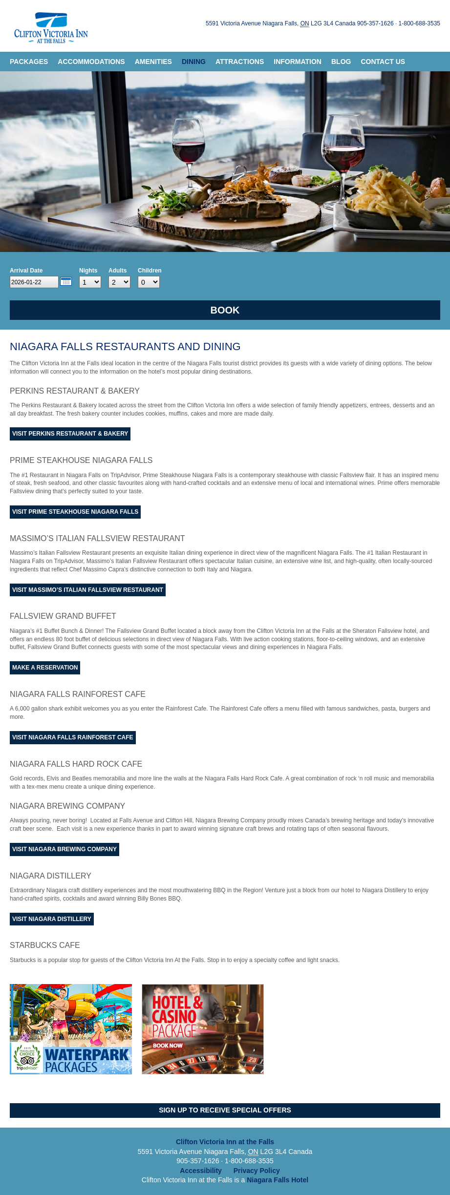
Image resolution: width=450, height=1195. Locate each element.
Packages (29, 61)
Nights (88, 270)
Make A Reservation (45, 667)
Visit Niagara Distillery (51, 919)
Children (150, 270)
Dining (194, 61)
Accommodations (91, 61)
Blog (341, 61)
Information (297, 61)
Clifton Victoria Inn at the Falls (50, 26)
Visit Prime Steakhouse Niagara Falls (75, 511)
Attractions (239, 61)
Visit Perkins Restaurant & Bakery (70, 433)
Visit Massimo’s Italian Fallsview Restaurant (87, 590)
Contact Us (383, 61)
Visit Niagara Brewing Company (64, 849)
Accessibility (201, 1170)
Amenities (153, 61)
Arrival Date (26, 270)
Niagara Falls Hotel (277, 1180)
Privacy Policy (257, 1170)
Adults (117, 270)
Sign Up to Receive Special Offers (225, 1110)
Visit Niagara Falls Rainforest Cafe (72, 737)
